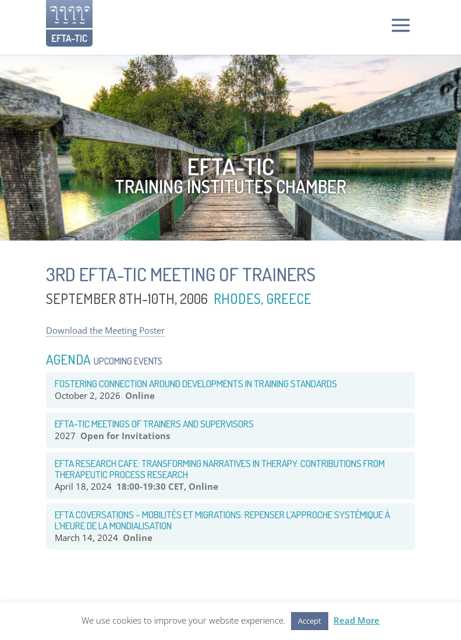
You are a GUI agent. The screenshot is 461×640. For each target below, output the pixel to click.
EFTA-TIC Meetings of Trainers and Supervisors (154, 424)
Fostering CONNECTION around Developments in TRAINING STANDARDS (196, 383)
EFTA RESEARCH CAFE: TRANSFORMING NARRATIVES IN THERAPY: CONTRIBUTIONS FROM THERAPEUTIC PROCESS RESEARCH (220, 468)
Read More (357, 620)
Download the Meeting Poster (105, 330)
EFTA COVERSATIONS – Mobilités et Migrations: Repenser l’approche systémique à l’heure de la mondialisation (222, 520)
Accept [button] (309, 621)
